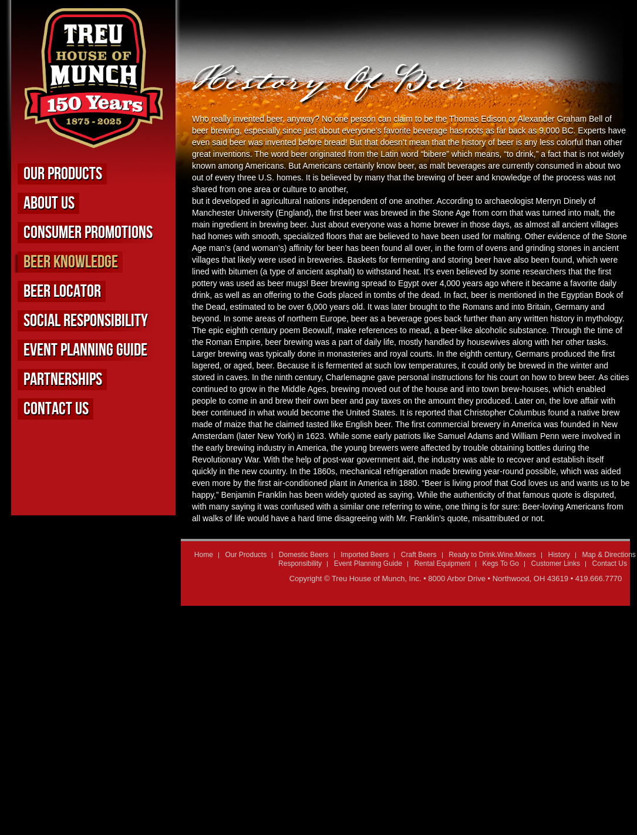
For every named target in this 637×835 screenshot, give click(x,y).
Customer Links (555, 563)
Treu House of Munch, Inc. (377, 578)
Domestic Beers (304, 555)
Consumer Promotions (88, 232)
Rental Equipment (442, 563)
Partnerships (62, 379)
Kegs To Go (500, 563)
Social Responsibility (85, 320)
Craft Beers (419, 555)
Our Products (62, 174)
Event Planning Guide (85, 350)
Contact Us (56, 409)
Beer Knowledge (70, 262)
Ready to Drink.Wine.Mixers (492, 555)
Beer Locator (62, 291)
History (558, 555)
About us (49, 203)
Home (203, 555)
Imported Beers (365, 555)
